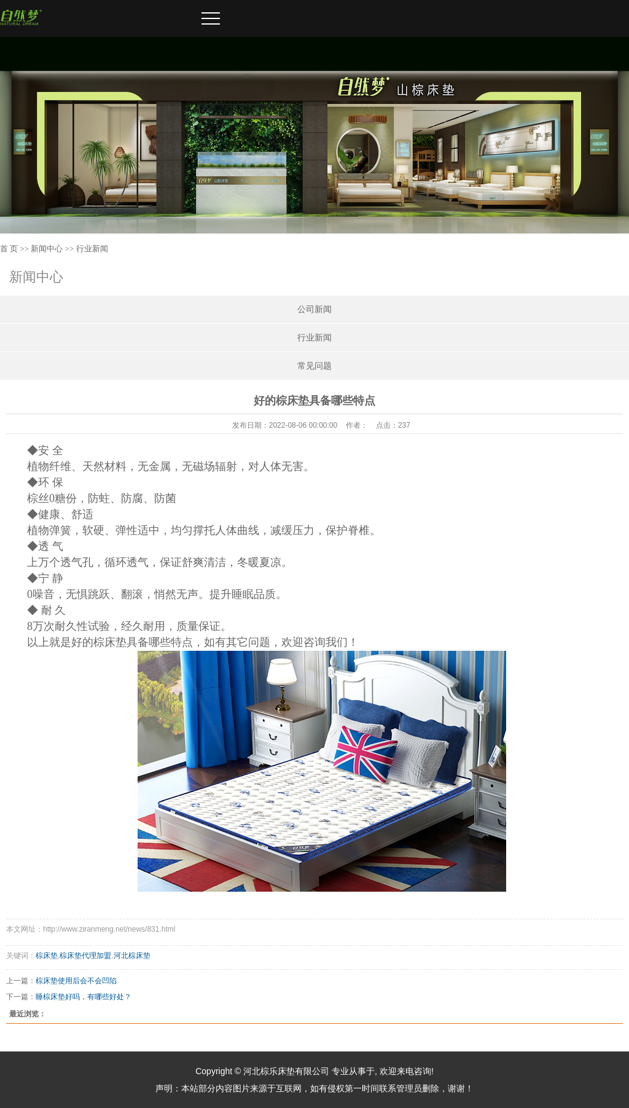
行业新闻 (92, 248)
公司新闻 (314, 309)
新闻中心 (47, 248)
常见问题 (314, 366)
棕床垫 (47, 955)
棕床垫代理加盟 (85, 955)
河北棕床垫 (132, 955)
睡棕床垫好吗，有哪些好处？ (83, 996)
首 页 (9, 248)
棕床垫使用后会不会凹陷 (76, 980)
